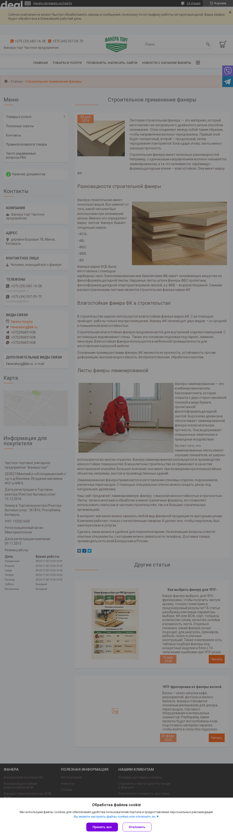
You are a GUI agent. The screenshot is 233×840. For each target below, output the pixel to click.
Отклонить (137, 827)
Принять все (102, 827)
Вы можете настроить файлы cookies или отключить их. (115, 816)
